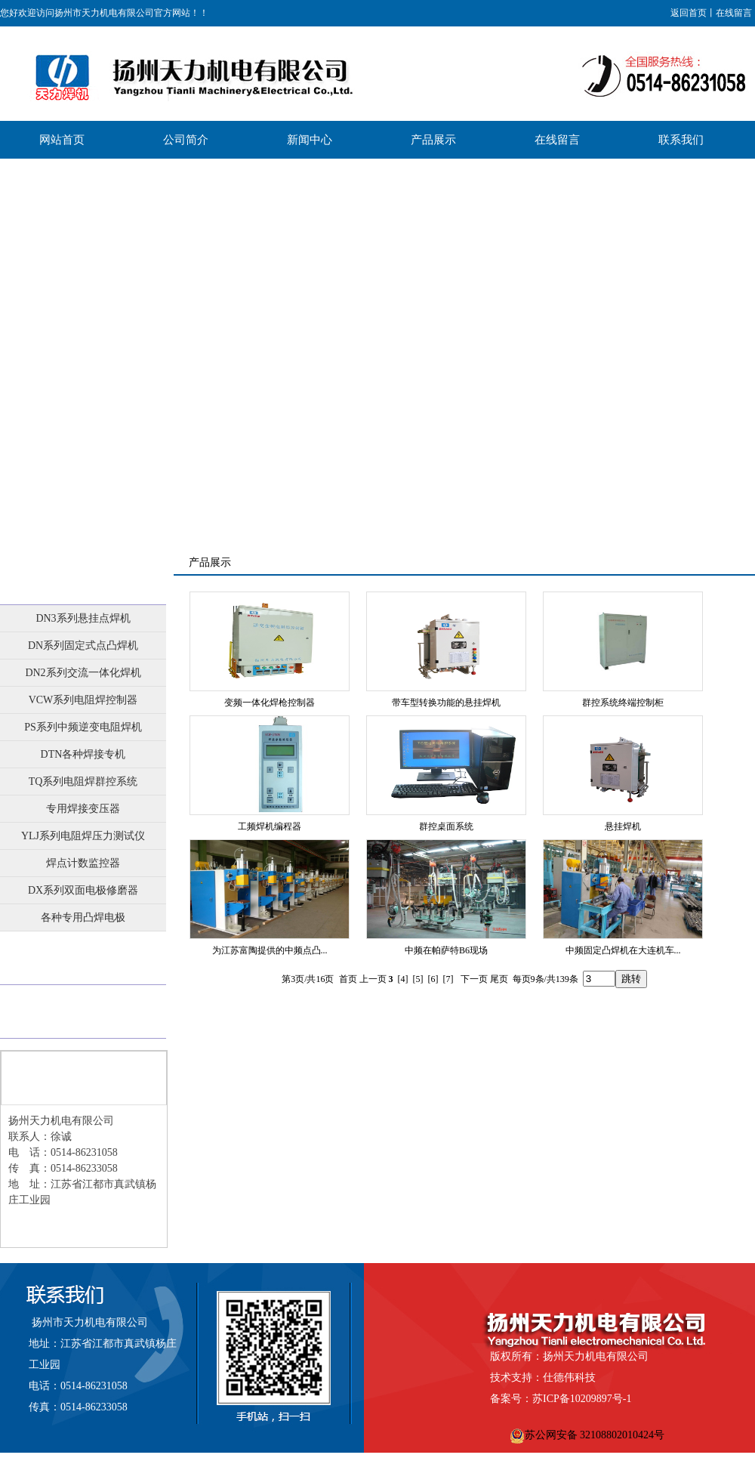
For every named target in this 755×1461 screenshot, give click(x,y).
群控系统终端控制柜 (623, 702)
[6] (433, 979)
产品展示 (83, 577)
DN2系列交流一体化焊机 (82, 672)
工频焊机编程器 (269, 826)
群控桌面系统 (446, 826)
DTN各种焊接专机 (83, 754)
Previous (12, 347)
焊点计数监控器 (83, 863)
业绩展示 (83, 957)
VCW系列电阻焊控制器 (83, 700)
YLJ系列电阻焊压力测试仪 (83, 836)
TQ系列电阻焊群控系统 (83, 781)
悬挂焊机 (623, 826)
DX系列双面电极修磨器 (83, 890)
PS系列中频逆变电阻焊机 (83, 727)
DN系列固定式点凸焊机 (83, 645)
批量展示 (83, 1011)
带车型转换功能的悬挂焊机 (446, 702)
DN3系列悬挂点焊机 (82, 618)
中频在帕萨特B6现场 (446, 950)
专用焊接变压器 (83, 808)
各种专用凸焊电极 (83, 917)
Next (739, 347)
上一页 (373, 979)
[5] (418, 979)
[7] (448, 979)
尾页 (499, 979)
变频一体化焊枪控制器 (269, 702)
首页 (348, 979)
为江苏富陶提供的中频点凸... (270, 950)
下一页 (474, 979)
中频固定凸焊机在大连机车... (623, 950)
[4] (403, 979)
